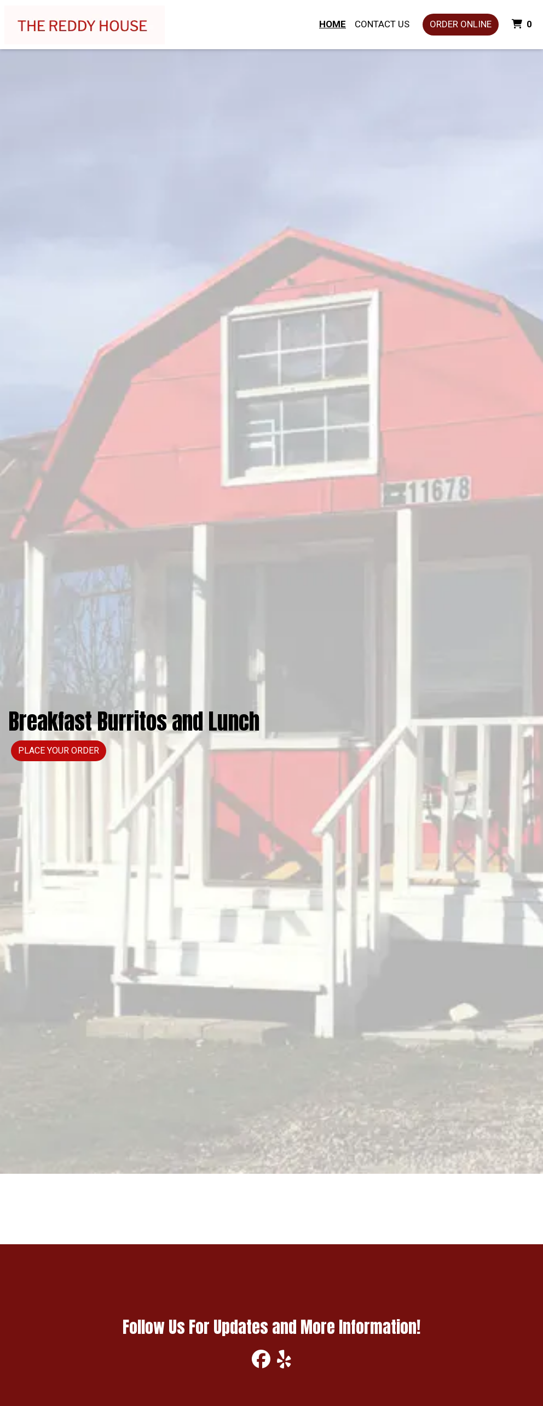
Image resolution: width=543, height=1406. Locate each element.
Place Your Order (58, 750)
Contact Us (382, 24)
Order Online (461, 24)
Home (332, 24)
